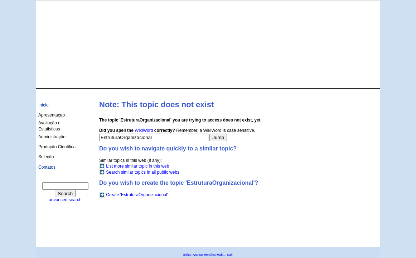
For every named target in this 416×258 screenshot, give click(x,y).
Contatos (46, 167)
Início (43, 105)
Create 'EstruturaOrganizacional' (137, 194)
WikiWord (144, 130)
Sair (230, 255)
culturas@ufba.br (357, 79)
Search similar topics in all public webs (142, 172)
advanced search (65, 199)
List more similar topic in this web (137, 166)
